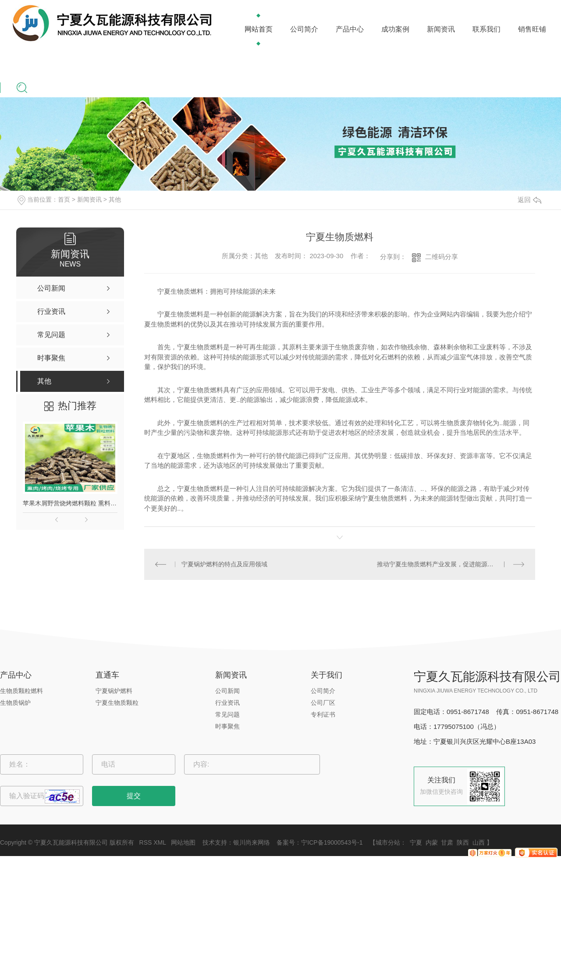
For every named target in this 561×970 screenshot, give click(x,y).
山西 (478, 842)
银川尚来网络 (251, 842)
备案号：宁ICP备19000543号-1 (319, 842)
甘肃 (447, 842)
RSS (145, 842)
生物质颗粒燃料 (21, 690)
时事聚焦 (227, 726)
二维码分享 (441, 256)
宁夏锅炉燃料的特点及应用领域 (224, 564)
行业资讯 (227, 702)
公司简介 (304, 29)
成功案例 (395, 29)
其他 (115, 199)
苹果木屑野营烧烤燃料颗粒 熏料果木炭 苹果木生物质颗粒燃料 (70, 503)
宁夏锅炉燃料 (114, 690)
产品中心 (350, 29)
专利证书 (323, 714)
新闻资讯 (441, 29)
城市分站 (388, 842)
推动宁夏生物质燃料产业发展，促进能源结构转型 (444, 564)
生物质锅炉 (15, 702)
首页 (64, 199)
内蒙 (432, 842)
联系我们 (486, 29)
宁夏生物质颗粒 (117, 702)
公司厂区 (323, 702)
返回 (529, 199)
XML (159, 842)
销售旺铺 (532, 29)
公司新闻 (227, 690)
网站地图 (183, 842)
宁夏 (416, 842)
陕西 (463, 842)
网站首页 (259, 29)
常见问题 (227, 714)
